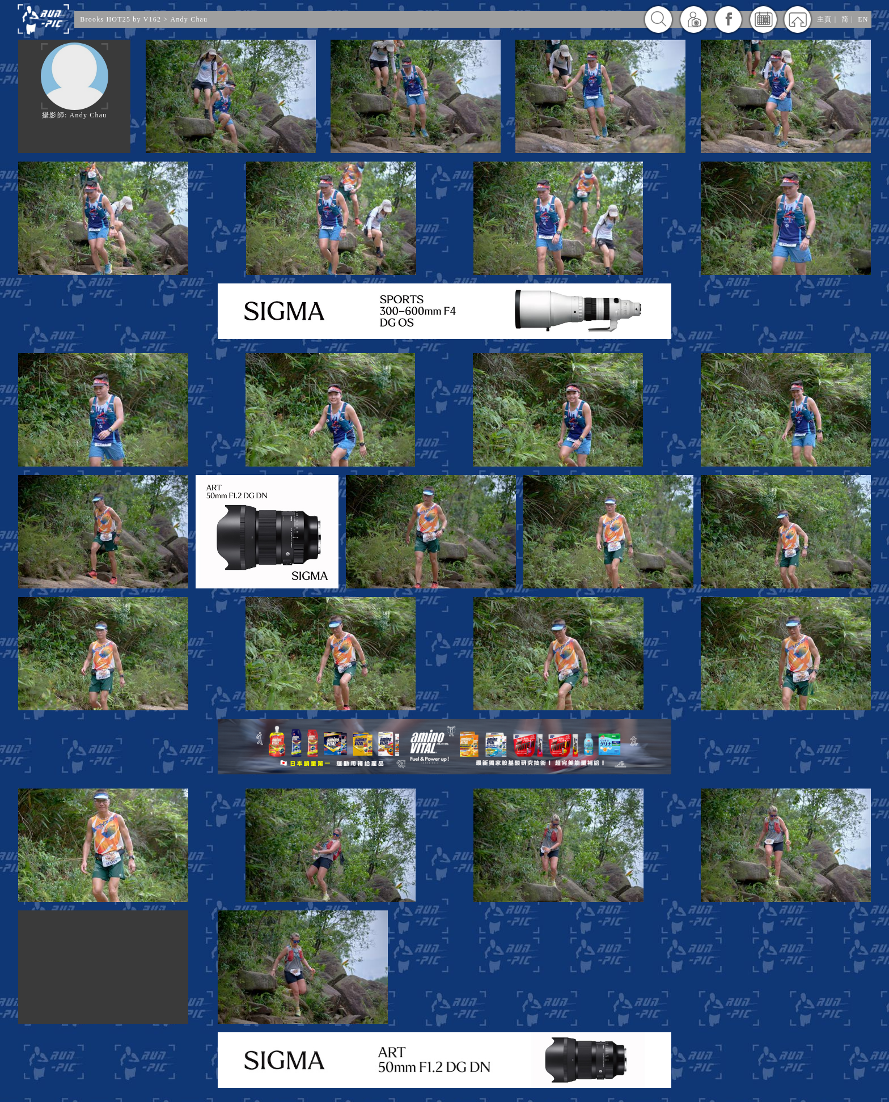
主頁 (824, 19)
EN (863, 19)
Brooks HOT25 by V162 (120, 19)
